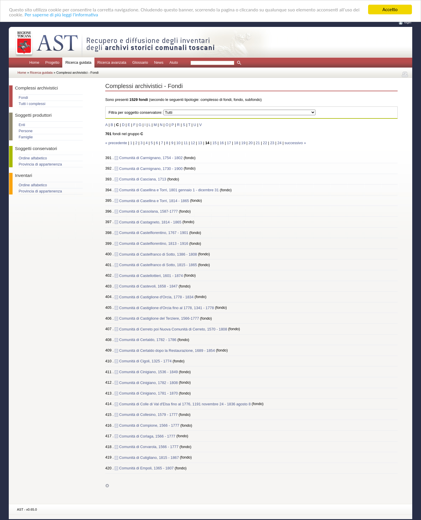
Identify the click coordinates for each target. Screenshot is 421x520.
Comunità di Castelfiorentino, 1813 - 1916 (154, 243)
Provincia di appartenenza (40, 164)
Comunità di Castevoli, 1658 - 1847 (149, 286)
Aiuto (173, 62)
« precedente (116, 143)
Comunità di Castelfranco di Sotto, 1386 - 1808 (158, 254)
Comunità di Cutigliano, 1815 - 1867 (149, 457)
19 (243, 143)
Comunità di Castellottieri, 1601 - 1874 (151, 275)
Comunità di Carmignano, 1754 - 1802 (151, 158)
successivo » (295, 143)
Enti (22, 125)
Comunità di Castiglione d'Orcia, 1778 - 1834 (157, 297)
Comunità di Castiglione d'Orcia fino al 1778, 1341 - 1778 (167, 307)
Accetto (390, 9)
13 (200, 143)
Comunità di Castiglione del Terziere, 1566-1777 (159, 318)
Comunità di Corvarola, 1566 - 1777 (149, 447)
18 (236, 143)
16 (222, 143)
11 (186, 143)
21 (258, 143)
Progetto (52, 62)
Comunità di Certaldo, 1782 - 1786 (148, 340)
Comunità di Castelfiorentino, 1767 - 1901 (154, 232)
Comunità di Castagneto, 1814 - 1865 (150, 222)
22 (265, 143)
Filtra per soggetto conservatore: (135, 112)
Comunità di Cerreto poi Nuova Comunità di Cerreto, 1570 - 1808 (173, 329)
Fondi (23, 97)
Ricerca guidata (42, 72)
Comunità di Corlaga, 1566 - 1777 (148, 436)
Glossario (140, 62)
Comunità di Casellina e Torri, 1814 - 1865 (154, 200)
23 (272, 143)
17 (229, 143)
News (158, 62)
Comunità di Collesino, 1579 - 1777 (149, 414)
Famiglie (26, 137)
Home (34, 62)
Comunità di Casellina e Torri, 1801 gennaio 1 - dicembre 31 (169, 189)
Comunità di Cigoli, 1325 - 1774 (146, 361)
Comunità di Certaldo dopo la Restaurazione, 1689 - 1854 (167, 350)
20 (251, 143)
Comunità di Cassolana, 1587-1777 (149, 211)
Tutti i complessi (32, 103)
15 (215, 143)
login (407, 22)
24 (279, 143)
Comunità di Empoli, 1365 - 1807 (147, 468)
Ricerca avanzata (111, 62)
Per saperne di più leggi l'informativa (61, 14)
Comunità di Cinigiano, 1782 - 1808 (149, 382)
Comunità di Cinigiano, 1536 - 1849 (149, 372)
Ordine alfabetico (33, 158)
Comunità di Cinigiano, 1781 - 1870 (149, 393)
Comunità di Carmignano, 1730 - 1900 (151, 168)
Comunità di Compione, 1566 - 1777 (149, 425)
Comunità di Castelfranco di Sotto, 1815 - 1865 (158, 265)
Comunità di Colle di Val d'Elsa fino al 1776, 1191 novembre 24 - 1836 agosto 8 (185, 404)
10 (178, 143)
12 (193, 143)
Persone (26, 131)
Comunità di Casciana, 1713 (143, 179)
